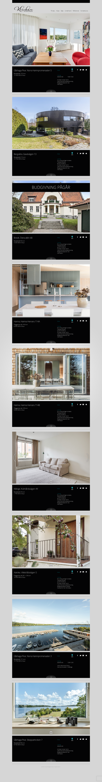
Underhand (68, 11)
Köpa (57, 11)
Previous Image (14, 39)
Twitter (80, 70)
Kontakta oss (84, 11)
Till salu (53, 11)
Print (86, 70)
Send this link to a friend (83, 70)
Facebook (77, 70)
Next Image (87, 39)
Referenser (76, 11)
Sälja (62, 11)
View (51, 90)
